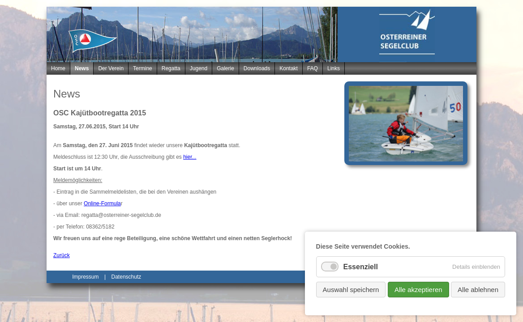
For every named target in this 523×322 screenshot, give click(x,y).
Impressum (85, 277)
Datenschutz (126, 277)
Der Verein (111, 68)
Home (58, 68)
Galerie (225, 68)
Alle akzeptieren (418, 289)
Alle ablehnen (478, 289)
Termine (142, 68)
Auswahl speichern (351, 289)
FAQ (312, 68)
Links (333, 68)
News (82, 68)
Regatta (171, 68)
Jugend (198, 68)
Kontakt (288, 68)
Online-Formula (102, 203)
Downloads (257, 68)
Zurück (61, 255)
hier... (189, 157)
